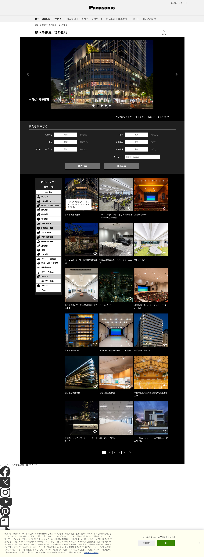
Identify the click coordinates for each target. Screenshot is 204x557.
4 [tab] (106, 105)
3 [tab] (102, 105)
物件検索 (82, 166)
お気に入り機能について (158, 117)
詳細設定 (146, 543)
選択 (66, 134)
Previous (27, 74)
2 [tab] (98, 105)
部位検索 (121, 166)
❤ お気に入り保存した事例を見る (130, 117)
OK (166, 543)
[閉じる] (200, 543)
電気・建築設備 (41, 25)
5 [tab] (110, 105)
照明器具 (52, 25)
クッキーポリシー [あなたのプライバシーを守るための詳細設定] (91, 552)
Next (176, 74)
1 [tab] (93, 105)
